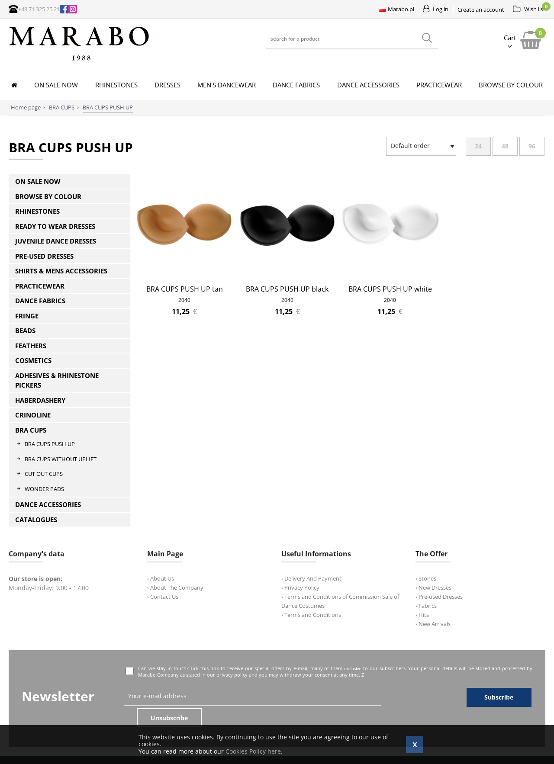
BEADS (25, 330)
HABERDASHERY (40, 400)
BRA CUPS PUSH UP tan (184, 289)
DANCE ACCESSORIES (48, 504)
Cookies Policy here (253, 751)
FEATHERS (30, 345)
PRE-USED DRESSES (44, 256)
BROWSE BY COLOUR (48, 196)
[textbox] (419, 145)
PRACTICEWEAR (39, 286)
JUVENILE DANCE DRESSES (55, 241)
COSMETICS (33, 360)
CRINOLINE (33, 415)
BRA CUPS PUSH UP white (390, 289)
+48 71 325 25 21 (39, 9)
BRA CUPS (30, 430)
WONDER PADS (44, 489)
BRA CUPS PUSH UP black (287, 289)
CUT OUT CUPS (44, 474)
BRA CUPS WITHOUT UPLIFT (61, 459)
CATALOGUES (36, 519)
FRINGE (27, 315)
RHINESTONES (37, 211)
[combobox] (421, 146)
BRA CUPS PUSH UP (50, 444)
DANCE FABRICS (40, 300)
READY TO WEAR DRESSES (55, 226)
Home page (26, 107)
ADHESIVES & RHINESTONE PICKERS (57, 380)
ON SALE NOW (38, 181)
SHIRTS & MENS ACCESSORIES (61, 270)
